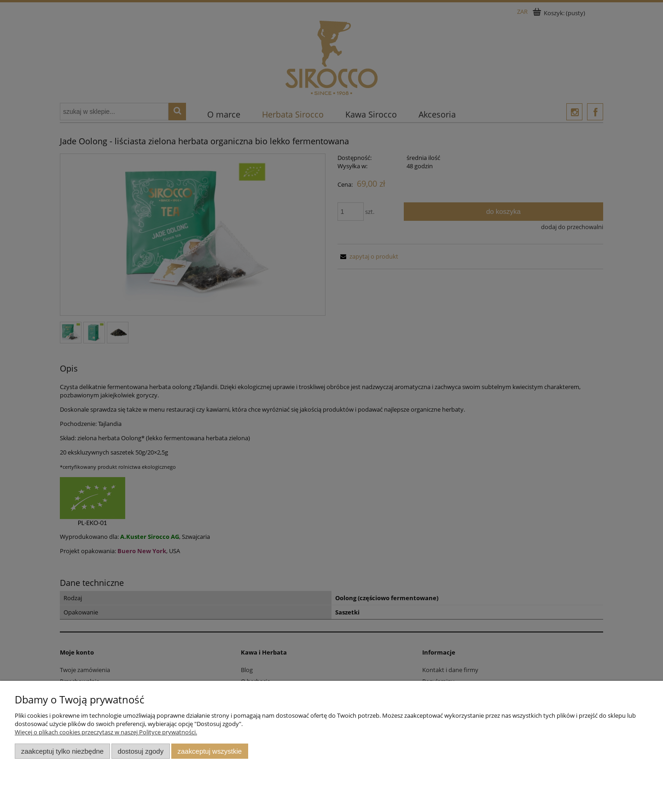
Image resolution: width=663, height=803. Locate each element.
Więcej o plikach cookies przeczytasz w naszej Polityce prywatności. (106, 732)
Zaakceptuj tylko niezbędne (62, 751)
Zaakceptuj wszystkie (210, 751)
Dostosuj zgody (140, 751)
